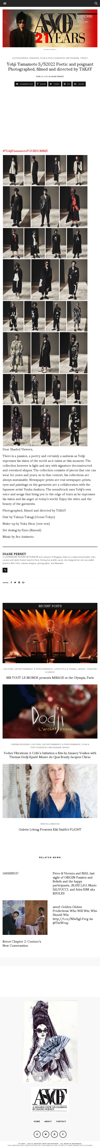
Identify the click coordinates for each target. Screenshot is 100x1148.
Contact (61, 1121)
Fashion (34, 58)
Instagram (72, 58)
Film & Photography (52, 58)
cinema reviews (20, 744)
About (48, 1121)
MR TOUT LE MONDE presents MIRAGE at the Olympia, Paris (50, 677)
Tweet (84, 58)
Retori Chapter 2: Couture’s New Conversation (22, 943)
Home (37, 1121)
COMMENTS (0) (24, 84)
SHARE (41, 84)
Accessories (20, 58)
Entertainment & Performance (34, 669)
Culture (8, 669)
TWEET (55, 84)
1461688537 (11, 872)
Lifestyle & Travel (65, 669)
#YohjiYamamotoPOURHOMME (25, 150)
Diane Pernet (57, 76)
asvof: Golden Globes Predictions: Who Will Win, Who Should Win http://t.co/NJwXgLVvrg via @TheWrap (75, 914)
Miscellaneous (50, 824)
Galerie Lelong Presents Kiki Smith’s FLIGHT (50, 829)
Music (82, 669)
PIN (67, 84)
